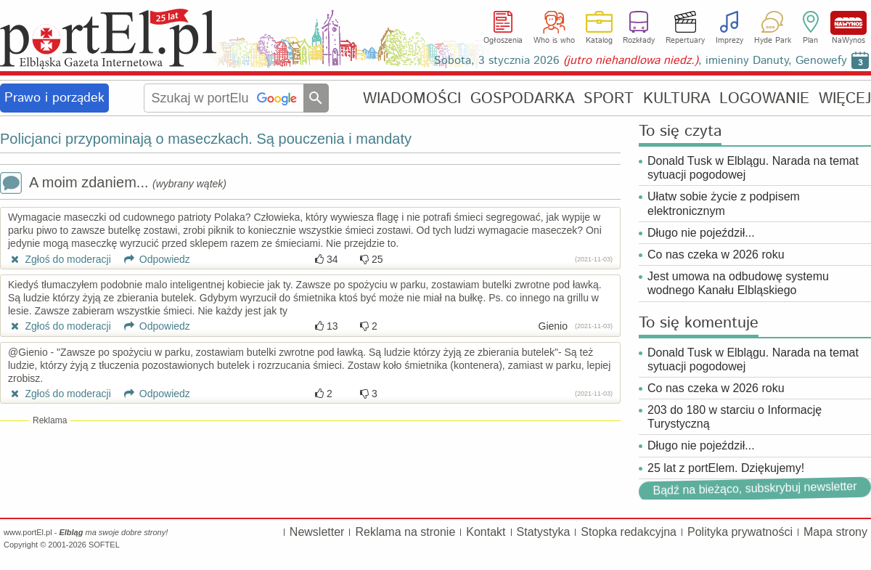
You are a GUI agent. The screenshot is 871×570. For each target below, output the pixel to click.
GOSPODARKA (522, 98)
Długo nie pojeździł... (701, 233)
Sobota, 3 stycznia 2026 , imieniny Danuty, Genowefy (640, 60)
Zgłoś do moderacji (59, 259)
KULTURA (677, 98)
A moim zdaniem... (113, 184)
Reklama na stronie (405, 532)
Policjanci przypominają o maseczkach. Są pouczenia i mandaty (206, 139)
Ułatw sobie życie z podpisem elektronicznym (723, 203)
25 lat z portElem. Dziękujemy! (725, 468)
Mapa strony (835, 532)
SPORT (609, 98)
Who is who (554, 40)
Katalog (599, 40)
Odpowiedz (152, 259)
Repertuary (685, 40)
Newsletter (317, 532)
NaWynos (848, 23)
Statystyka (544, 532)
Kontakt (485, 532)
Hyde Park (772, 40)
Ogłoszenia (503, 40)
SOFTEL (104, 544)
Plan (810, 40)
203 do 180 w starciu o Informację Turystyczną (734, 417)
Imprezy (729, 40)
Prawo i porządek (54, 98)
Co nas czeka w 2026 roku (716, 254)
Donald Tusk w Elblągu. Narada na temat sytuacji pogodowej (753, 168)
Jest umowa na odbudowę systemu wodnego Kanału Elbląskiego (738, 283)
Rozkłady (639, 40)
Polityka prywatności (740, 532)
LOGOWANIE (764, 98)
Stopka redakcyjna (628, 532)
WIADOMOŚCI (412, 98)
